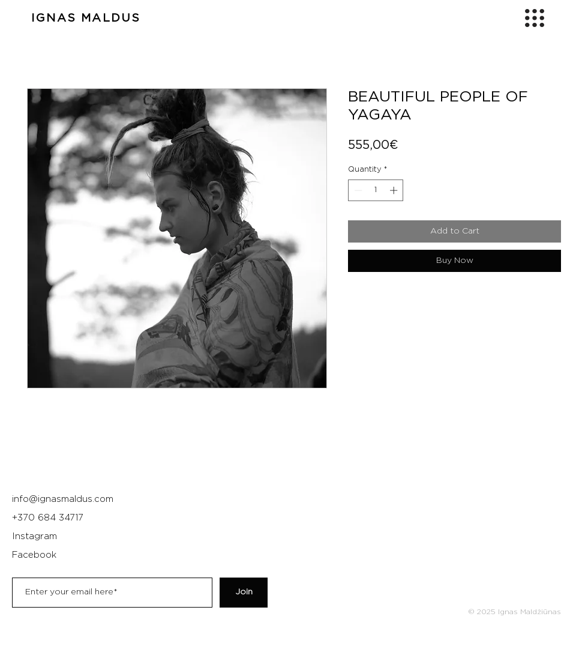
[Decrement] (357, 190)
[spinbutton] (376, 190)
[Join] (244, 593)
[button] (534, 18)
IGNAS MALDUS (85, 18)
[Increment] (395, 190)
